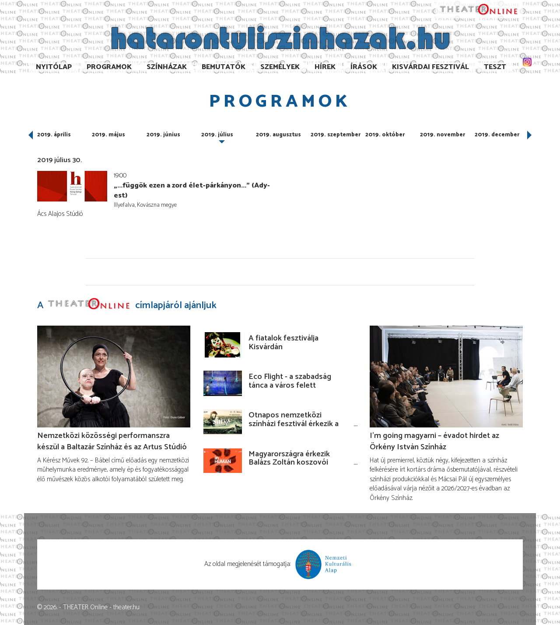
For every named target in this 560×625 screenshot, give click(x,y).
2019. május (108, 134)
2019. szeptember (335, 134)
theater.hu (126, 607)
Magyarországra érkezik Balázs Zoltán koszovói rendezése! (289, 463)
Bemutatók (223, 67)
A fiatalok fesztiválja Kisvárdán (283, 343)
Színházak (167, 67)
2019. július (217, 134)
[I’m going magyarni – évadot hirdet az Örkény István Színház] (446, 376)
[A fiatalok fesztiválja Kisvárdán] (222, 345)
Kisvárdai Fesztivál (430, 67)
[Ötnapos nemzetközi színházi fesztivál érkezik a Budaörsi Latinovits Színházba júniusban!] (222, 422)
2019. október (385, 134)
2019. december (497, 134)
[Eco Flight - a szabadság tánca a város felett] (222, 383)
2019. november (442, 134)
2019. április (54, 134)
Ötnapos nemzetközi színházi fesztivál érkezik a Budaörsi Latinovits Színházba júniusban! (293, 428)
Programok (109, 67)
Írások (363, 67)
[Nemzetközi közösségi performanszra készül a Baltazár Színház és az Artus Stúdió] (113, 376)
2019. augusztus (278, 134)
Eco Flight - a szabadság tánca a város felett (289, 381)
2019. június (163, 134)
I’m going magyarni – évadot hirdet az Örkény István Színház (434, 441)
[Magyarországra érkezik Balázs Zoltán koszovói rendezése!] (222, 460)
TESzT (495, 67)
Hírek (325, 67)
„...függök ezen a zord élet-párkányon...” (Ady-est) (192, 191)
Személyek (280, 67)
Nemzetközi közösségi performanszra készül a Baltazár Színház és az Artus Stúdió (112, 441)
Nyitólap (54, 67)
